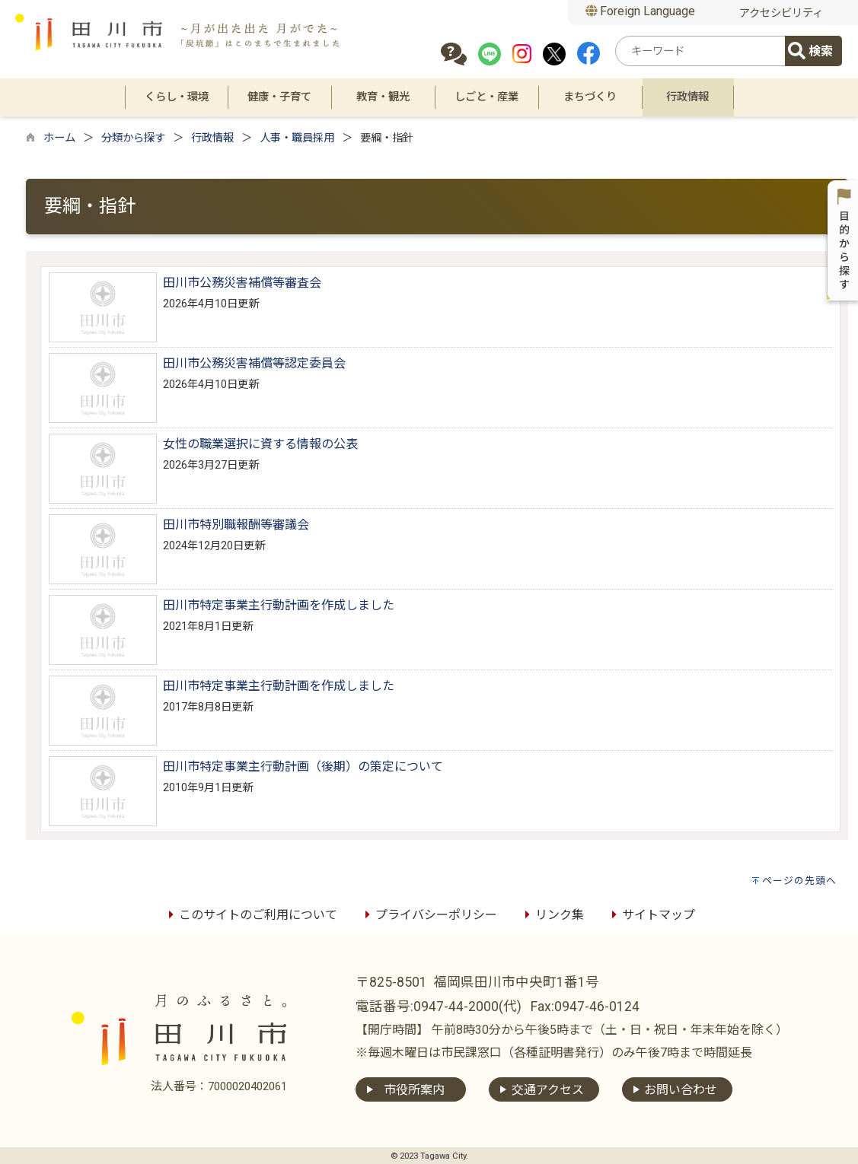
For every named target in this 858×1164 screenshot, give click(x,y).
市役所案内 (414, 1090)
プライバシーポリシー (428, 915)
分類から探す (133, 138)
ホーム (59, 138)
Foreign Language (640, 11)
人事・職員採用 (297, 138)
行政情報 (212, 138)
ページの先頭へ (799, 880)
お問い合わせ (680, 1090)
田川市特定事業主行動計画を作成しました (278, 605)
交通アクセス (548, 1090)
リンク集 (552, 915)
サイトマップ (651, 915)
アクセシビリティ (781, 13)
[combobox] (703, 51)
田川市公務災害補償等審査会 (242, 282)
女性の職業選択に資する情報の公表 (260, 444)
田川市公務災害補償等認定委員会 (254, 363)
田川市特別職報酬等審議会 (236, 524)
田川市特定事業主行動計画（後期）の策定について (303, 766)
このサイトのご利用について (250, 915)
